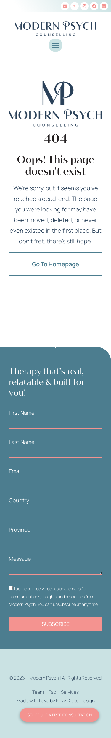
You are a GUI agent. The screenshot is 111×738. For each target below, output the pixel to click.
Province (19, 529)
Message (20, 558)
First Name (21, 412)
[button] (55, 45)
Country (19, 500)
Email (15, 471)
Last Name (21, 441)
